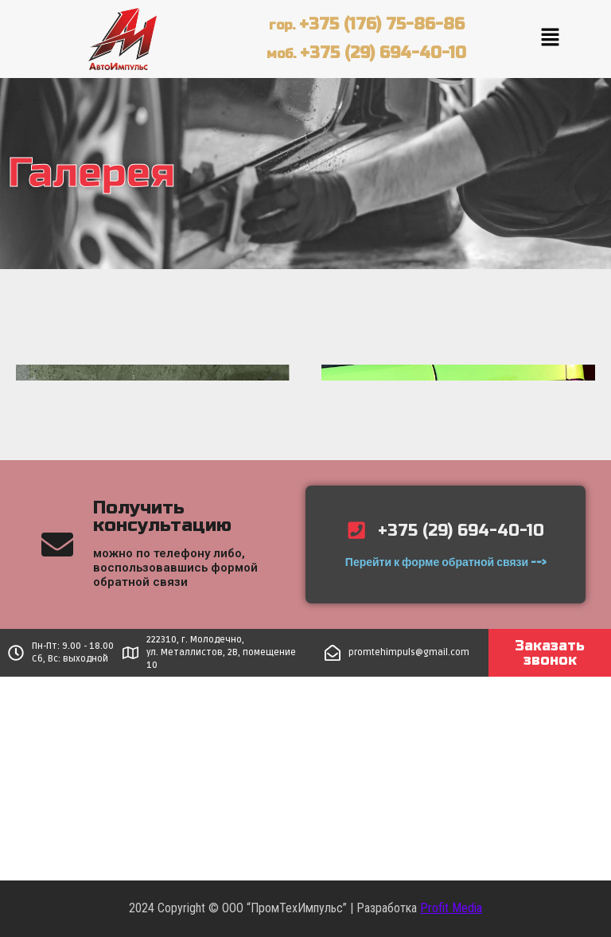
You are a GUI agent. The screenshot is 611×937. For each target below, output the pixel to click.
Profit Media (451, 908)
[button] (550, 39)
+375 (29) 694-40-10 (383, 53)
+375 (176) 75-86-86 (382, 24)
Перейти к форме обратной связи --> (445, 564)
